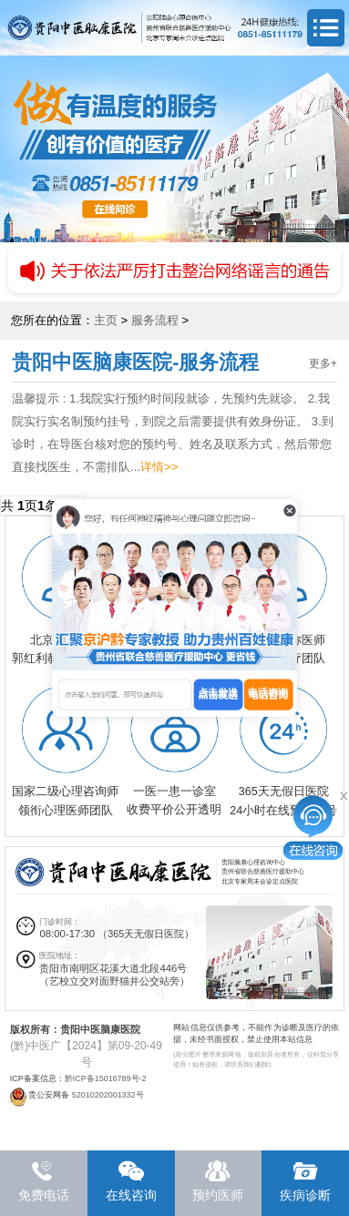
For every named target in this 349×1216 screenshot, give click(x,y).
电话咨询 (268, 692)
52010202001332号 (108, 1094)
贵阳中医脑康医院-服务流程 (135, 362)
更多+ (323, 363)
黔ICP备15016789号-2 (106, 1078)
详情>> (159, 467)
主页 (106, 320)
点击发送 (218, 692)
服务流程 (155, 320)
